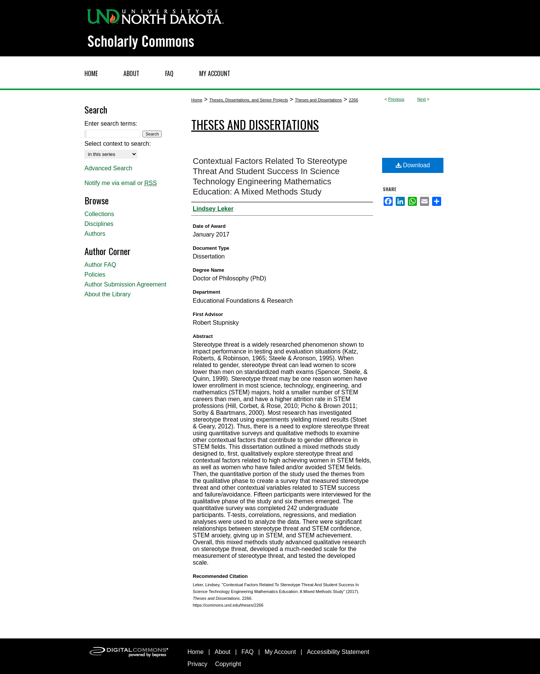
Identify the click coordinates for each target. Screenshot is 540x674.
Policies (94, 274)
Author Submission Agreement (125, 284)
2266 (353, 100)
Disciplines (98, 224)
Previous (396, 99)
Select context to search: (117, 143)
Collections (99, 214)
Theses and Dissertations (318, 100)
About (223, 652)
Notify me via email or (120, 183)
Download (413, 165)
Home (196, 100)
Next (421, 99)
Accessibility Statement (338, 652)
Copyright (228, 664)
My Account (280, 652)
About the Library (107, 294)
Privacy (197, 664)
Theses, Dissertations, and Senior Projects (248, 100)
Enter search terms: (110, 123)
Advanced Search (108, 168)
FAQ (248, 652)
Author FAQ (100, 265)
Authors (94, 233)
